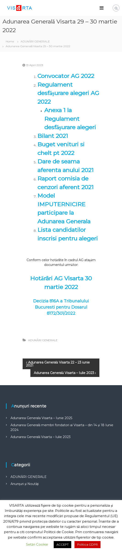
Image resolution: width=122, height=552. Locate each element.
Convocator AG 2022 (65, 75)
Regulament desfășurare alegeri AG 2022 (68, 93)
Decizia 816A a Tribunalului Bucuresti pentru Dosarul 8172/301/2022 (61, 307)
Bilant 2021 (52, 135)
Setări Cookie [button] (37, 544)
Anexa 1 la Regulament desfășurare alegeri (70, 119)
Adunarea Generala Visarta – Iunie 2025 (41, 418)
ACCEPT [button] (62, 544)
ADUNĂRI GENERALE (35, 41)
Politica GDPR (87, 544)
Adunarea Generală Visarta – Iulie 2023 (41, 437)
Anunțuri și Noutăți (25, 484)
